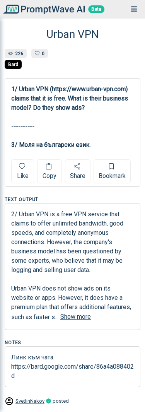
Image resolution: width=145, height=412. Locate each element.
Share (77, 171)
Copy (49, 171)
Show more (75, 316)
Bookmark (112, 171)
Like (23, 171)
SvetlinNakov (29, 401)
